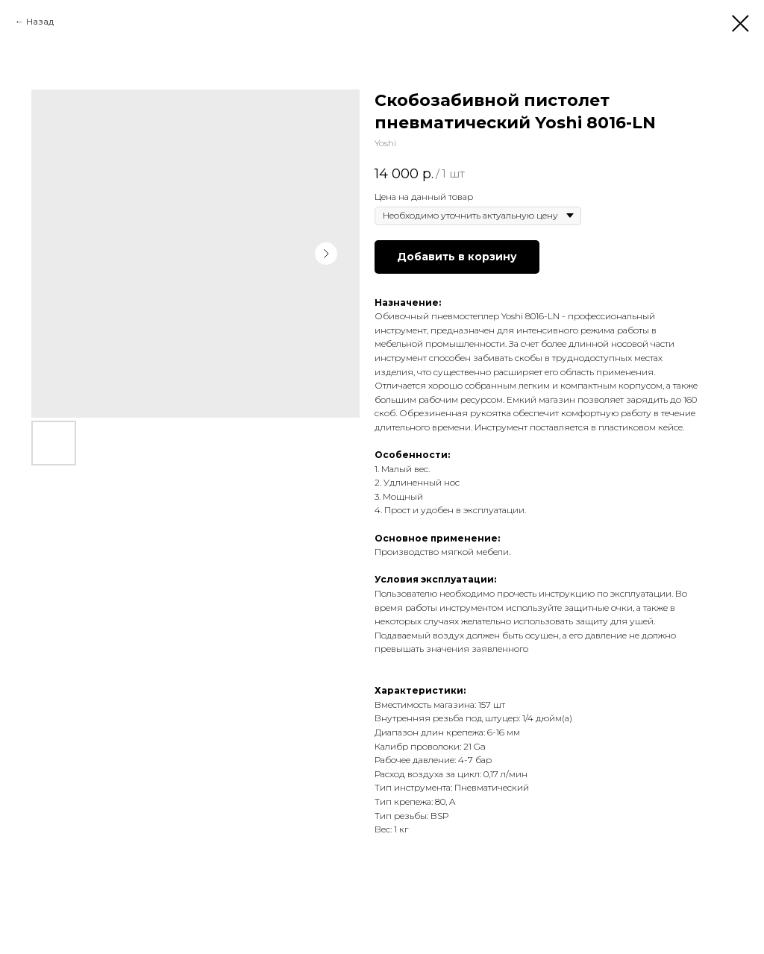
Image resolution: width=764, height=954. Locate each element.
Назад (40, 21)
